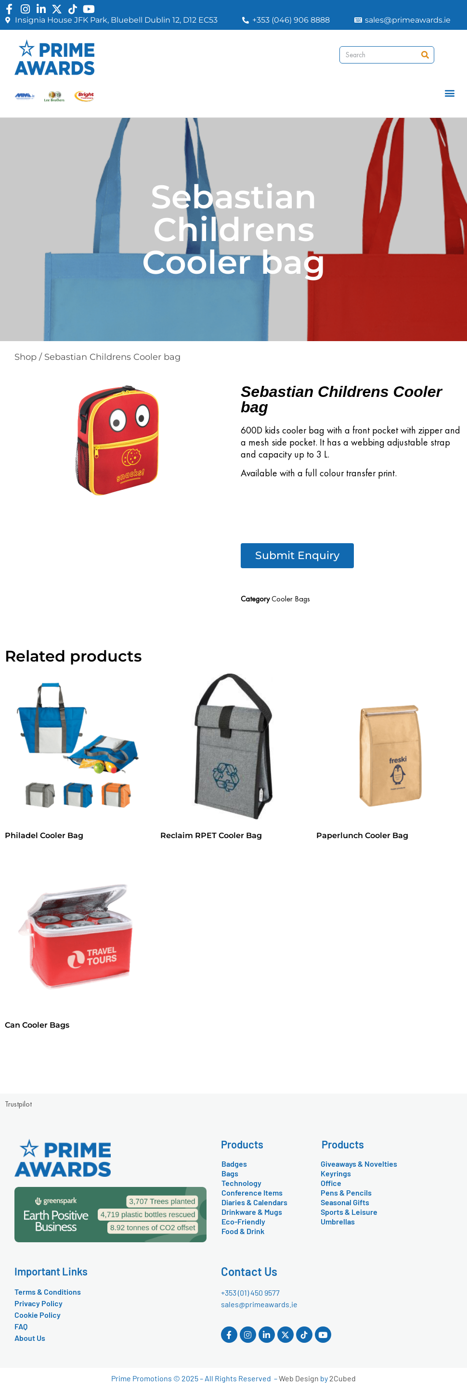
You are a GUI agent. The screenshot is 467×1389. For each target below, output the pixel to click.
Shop (25, 357)
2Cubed (342, 1378)
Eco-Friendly (243, 1221)
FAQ (20, 1326)
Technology (241, 1182)
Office (331, 1182)
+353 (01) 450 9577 (250, 1292)
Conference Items (252, 1192)
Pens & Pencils (346, 1192)
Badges (234, 1163)
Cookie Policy (37, 1314)
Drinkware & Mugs (251, 1211)
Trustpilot (18, 1104)
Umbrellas (338, 1221)
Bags (229, 1173)
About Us (29, 1337)
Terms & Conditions (47, 1291)
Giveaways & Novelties (359, 1163)
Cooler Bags (291, 599)
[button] (449, 93)
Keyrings (336, 1173)
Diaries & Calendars (254, 1202)
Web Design (299, 1378)
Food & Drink (242, 1231)
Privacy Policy (38, 1303)
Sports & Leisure (349, 1211)
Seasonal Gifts (345, 1202)
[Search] (425, 55)
